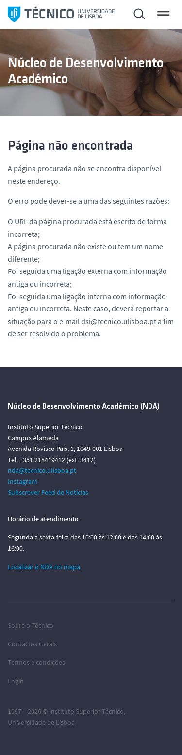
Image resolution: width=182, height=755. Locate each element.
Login (16, 681)
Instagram (22, 481)
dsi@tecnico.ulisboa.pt (118, 321)
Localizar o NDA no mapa (44, 566)
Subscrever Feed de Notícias (48, 492)
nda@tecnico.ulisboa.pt (42, 470)
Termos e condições (36, 662)
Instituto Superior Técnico (86, 711)
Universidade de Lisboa (41, 722)
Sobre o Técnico (30, 625)
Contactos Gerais (32, 643)
